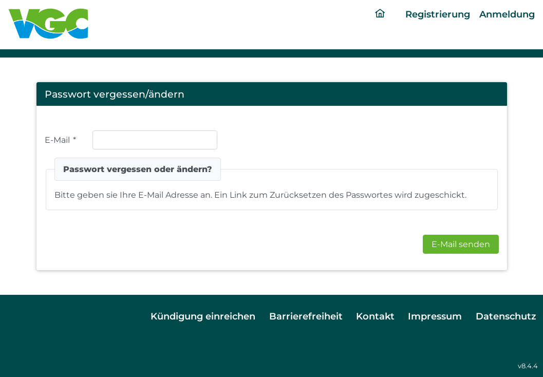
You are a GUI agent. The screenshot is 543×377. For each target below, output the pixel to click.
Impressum (435, 316)
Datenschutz (506, 316)
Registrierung (437, 14)
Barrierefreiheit (306, 316)
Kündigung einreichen (203, 316)
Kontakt (375, 316)
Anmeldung (507, 14)
